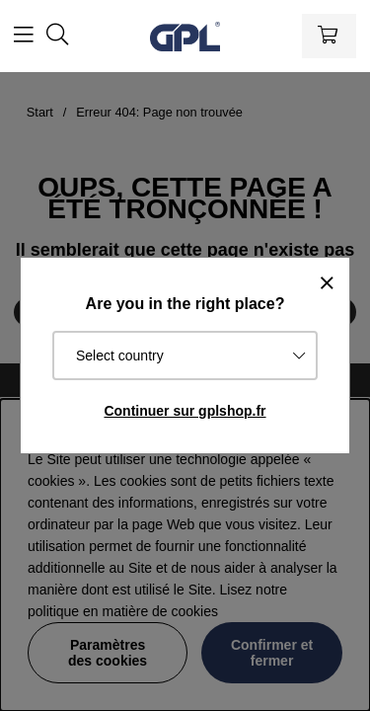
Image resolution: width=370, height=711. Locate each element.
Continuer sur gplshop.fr (184, 411)
